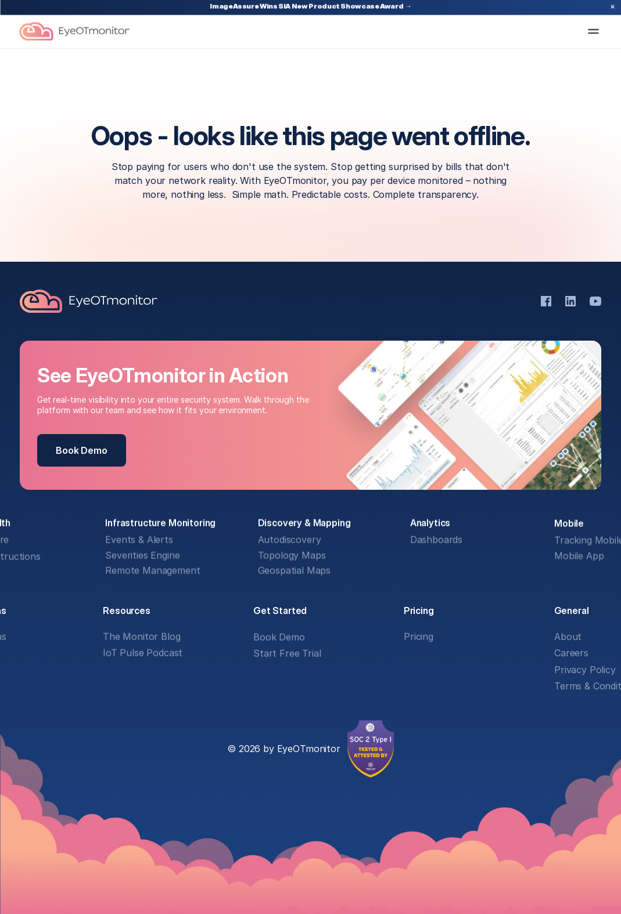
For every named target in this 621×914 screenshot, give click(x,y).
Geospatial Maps (294, 571)
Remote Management (152, 571)
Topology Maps (291, 555)
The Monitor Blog (141, 636)
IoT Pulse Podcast (142, 653)
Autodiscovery (289, 540)
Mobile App (579, 555)
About (567, 636)
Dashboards (436, 540)
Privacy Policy (585, 669)
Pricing (418, 636)
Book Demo (279, 636)
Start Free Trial (287, 653)
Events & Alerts (139, 540)
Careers (571, 653)
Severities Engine (142, 555)
